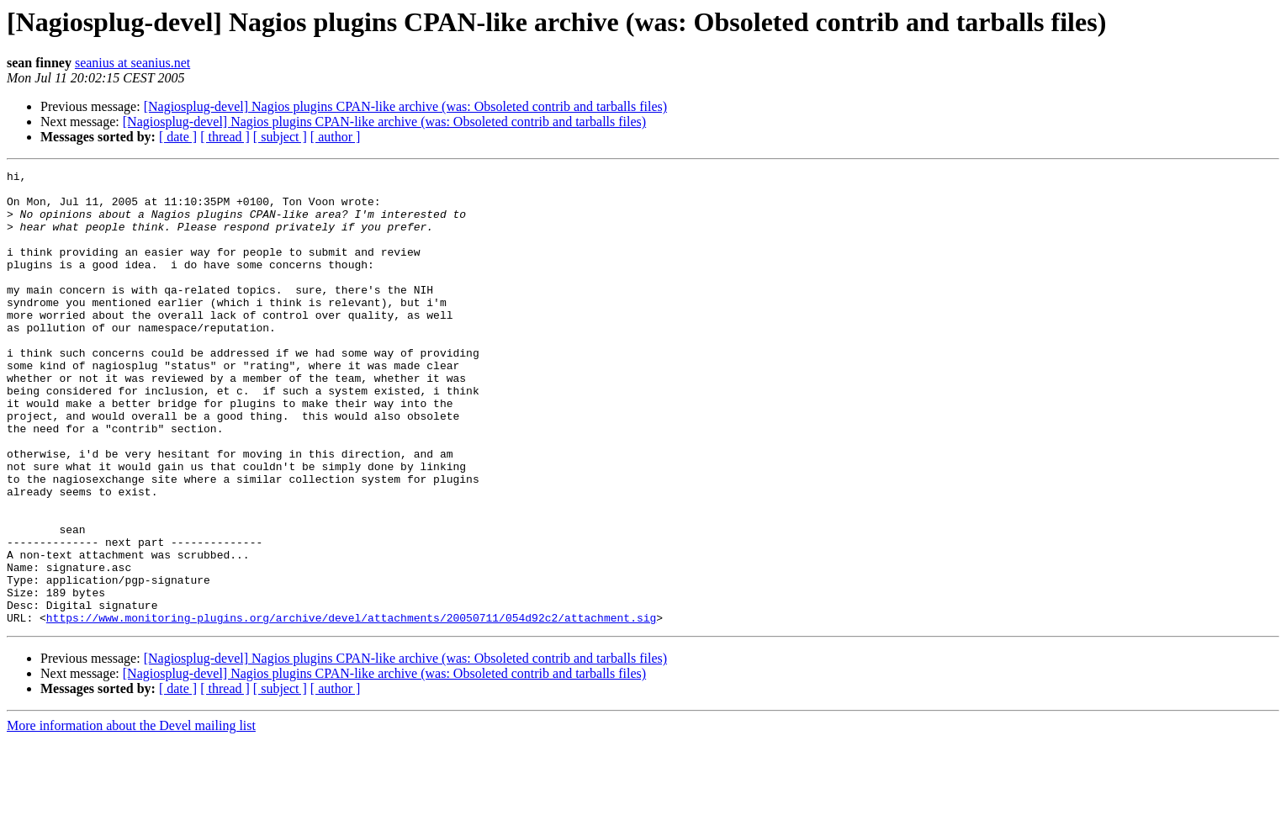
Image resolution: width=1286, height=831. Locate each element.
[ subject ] (280, 137)
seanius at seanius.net (132, 63)
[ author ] (335, 137)
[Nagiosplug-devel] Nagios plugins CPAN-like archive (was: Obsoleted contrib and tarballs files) (405, 106)
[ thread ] (225, 137)
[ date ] (178, 137)
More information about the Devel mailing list (131, 816)
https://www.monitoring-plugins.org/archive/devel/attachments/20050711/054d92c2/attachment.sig (351, 708)
